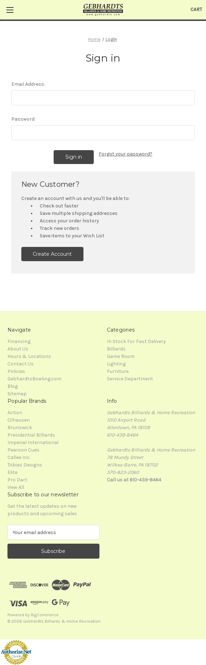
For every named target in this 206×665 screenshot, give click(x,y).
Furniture (118, 371)
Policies (16, 371)
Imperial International (33, 442)
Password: (23, 119)
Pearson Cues (23, 450)
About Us (17, 349)
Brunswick (19, 427)
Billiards (116, 349)
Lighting (116, 364)
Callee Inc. (19, 457)
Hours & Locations (29, 356)
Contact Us (20, 364)
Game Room (121, 356)
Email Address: (28, 84)
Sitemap (17, 394)
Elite (12, 472)
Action (14, 413)
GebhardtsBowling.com (34, 379)
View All (15, 487)
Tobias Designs (24, 465)
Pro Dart (17, 480)
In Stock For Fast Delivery (136, 341)
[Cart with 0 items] (196, 9)
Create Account (52, 254)
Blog (12, 386)
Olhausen (18, 420)
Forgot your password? (125, 154)
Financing (19, 341)
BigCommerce (45, 614)
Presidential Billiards (31, 435)
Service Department (130, 379)
